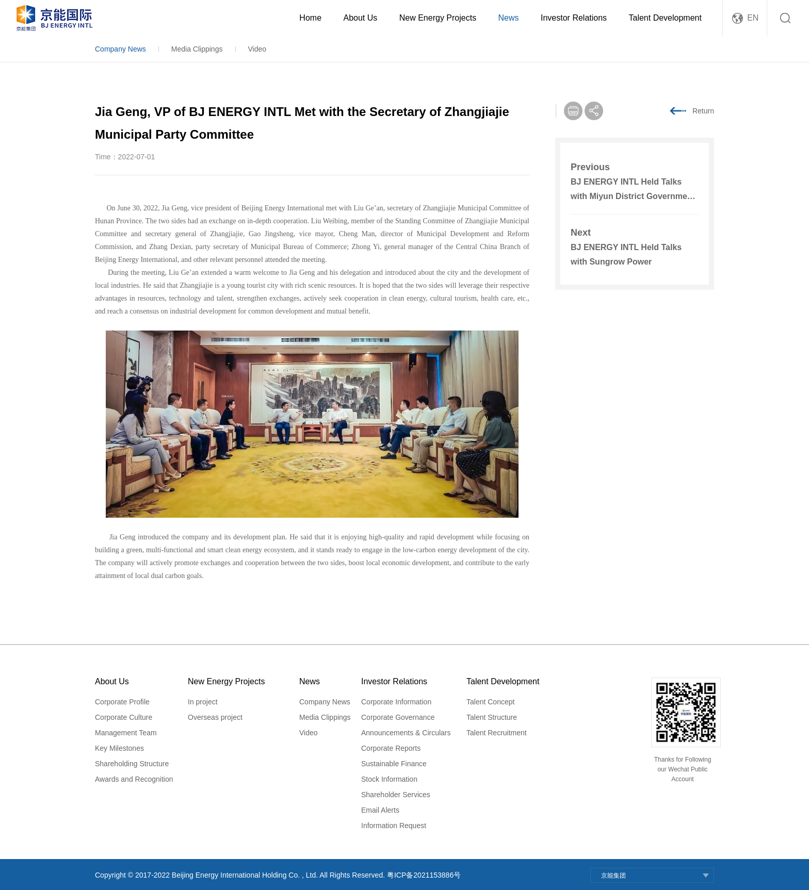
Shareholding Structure (132, 764)
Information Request (393, 825)
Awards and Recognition (134, 779)
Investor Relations (574, 17)
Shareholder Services (395, 794)
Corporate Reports (390, 748)
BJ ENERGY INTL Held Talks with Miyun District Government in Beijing (633, 196)
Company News (120, 49)
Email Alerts (380, 810)
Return (703, 111)
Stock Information (389, 779)
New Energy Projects (437, 17)
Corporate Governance (397, 717)
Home (310, 17)
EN (752, 17)
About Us (360, 17)
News (508, 17)
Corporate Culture (123, 717)
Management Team (126, 733)
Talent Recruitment (496, 733)
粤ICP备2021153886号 (424, 875)
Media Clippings (197, 49)
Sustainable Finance (394, 764)
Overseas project (215, 717)
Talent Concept (490, 702)
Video (257, 49)
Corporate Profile (122, 702)
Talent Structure (491, 717)
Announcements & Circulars (406, 733)
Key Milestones (119, 748)
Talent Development (665, 17)
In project (203, 702)
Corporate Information (396, 702)
